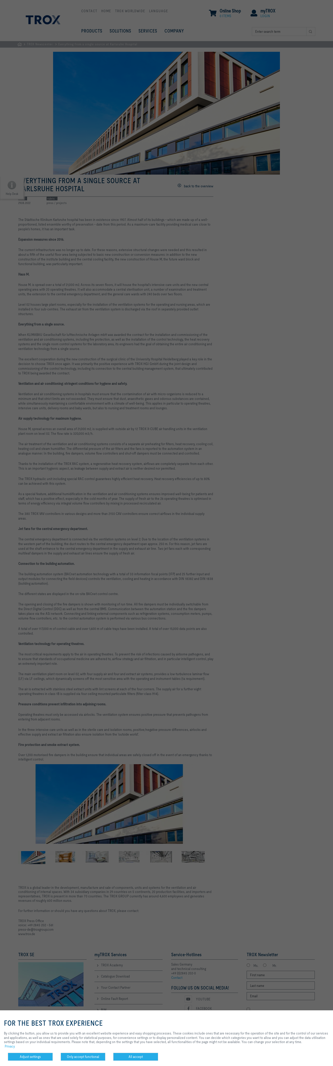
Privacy (10, 1046)
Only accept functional (83, 1057)
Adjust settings (30, 1057)
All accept (136, 1057)
